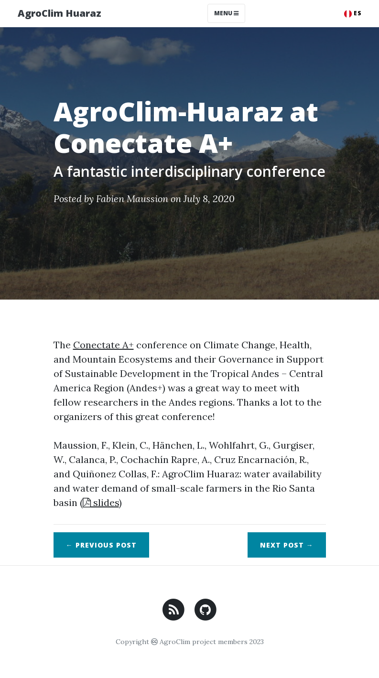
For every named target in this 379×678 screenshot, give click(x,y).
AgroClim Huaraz (59, 13)
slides (101, 502)
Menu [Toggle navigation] (226, 13)
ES (353, 13)
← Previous (101, 544)
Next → (287, 544)
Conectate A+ (103, 345)
